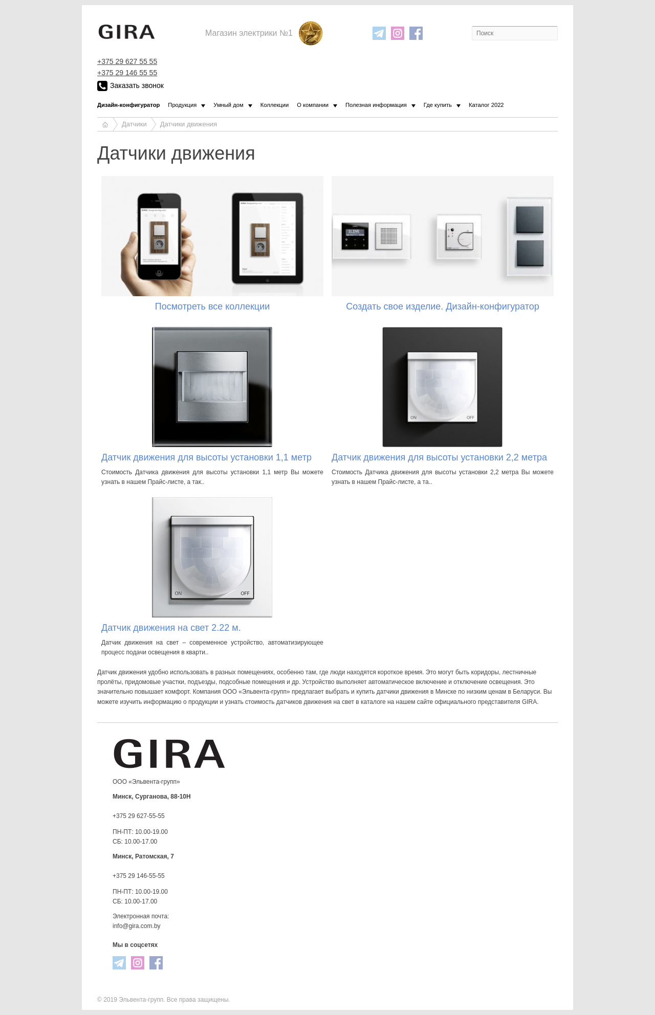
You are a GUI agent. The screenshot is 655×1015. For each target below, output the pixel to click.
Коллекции (274, 105)
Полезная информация (376, 105)
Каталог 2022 (486, 105)
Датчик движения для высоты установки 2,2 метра (439, 457)
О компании (313, 105)
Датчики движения (188, 124)
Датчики (134, 124)
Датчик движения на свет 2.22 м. (171, 628)
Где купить (438, 105)
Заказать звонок (130, 86)
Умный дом (228, 105)
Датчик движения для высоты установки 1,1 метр (206, 457)
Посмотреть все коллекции (212, 306)
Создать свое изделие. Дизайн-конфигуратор (442, 306)
